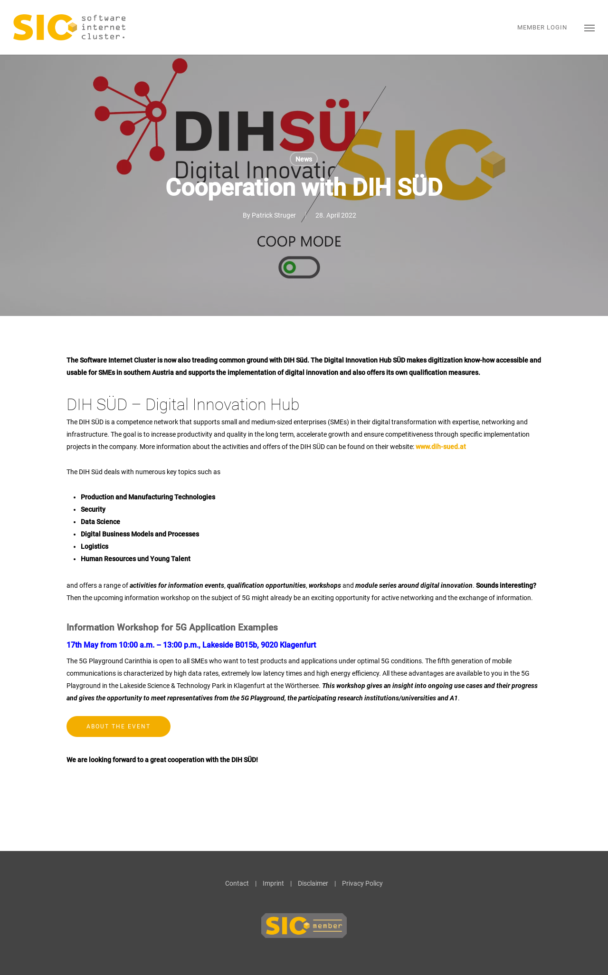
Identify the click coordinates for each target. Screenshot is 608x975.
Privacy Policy (362, 883)
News (303, 159)
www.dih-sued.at (441, 446)
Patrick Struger (274, 215)
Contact (237, 883)
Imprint (273, 883)
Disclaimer (313, 883)
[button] (589, 27)
